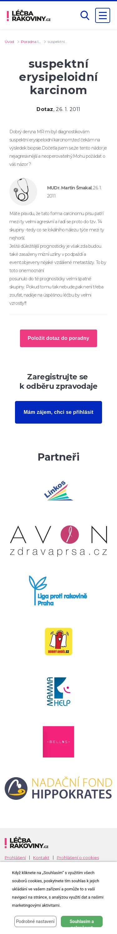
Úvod (9, 41)
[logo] (29, 15)
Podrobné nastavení (35, 921)
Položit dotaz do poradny (58, 338)
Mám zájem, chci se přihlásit (59, 412)
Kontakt (41, 858)
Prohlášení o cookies (78, 858)
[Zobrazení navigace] (102, 15)
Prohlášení (15, 858)
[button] (85, 15)
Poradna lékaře (34, 41)
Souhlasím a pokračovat (82, 923)
